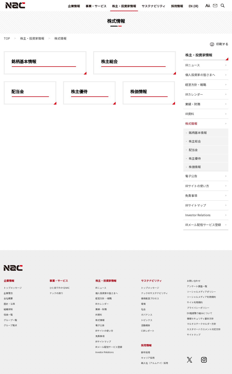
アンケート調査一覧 (197, 286)
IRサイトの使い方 (197, 186)
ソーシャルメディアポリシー (201, 291)
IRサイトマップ (195, 205)
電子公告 (191, 176)
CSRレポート (147, 330)
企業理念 (8, 293)
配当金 (193, 150)
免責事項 (191, 195)
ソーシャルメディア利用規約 (201, 296)
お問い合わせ (215, 5)
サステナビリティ (153, 6)
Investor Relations (197, 215)
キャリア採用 (148, 357)
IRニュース (192, 65)
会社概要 (8, 298)
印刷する (222, 44)
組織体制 (8, 309)
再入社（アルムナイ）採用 (154, 362)
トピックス (146, 320)
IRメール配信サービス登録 (203, 224)
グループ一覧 (10, 320)
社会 (143, 309)
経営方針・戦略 (195, 84)
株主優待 (195, 158)
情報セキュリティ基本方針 (200, 318)
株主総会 (195, 141)
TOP (7, 38)
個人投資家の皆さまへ (200, 74)
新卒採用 (145, 352)
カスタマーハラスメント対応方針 (204, 329)
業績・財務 (192, 104)
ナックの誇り (56, 293)
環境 (143, 303)
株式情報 (191, 123)
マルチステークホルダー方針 (201, 323)
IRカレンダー (194, 94)
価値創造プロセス (150, 298)
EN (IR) (193, 6)
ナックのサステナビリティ (154, 293)
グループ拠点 (10, 325)
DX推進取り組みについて (199, 313)
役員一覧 (8, 314)
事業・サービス (96, 6)
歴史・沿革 (9, 303)
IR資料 (189, 113)
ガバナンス (146, 314)
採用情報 (177, 6)
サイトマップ (193, 334)
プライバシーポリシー (198, 307)
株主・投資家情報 (124, 6)
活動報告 (145, 325)
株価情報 (195, 167)
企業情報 (74, 6)
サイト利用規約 (195, 302)
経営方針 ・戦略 (103, 298)
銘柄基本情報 (198, 132)
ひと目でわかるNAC (60, 287)
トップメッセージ (13, 287)
